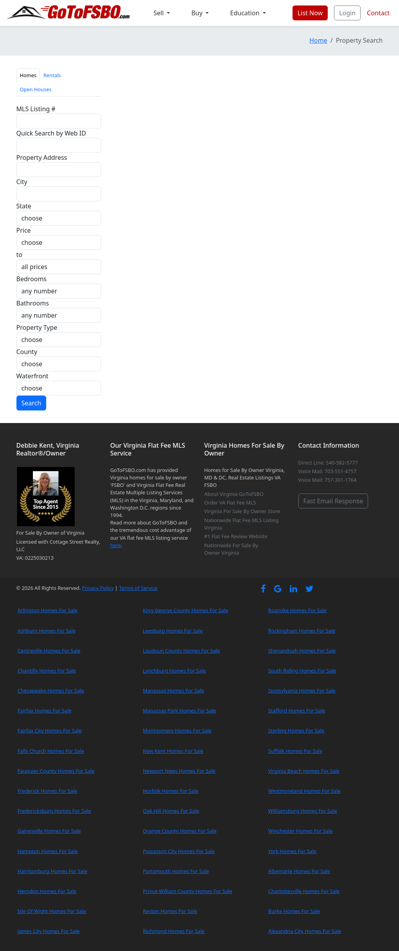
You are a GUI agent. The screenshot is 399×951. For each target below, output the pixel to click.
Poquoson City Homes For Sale (179, 851)
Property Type (37, 327)
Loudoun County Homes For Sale (181, 650)
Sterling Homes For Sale (296, 730)
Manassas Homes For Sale (173, 690)
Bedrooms (31, 279)
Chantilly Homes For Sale (47, 670)
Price (23, 230)
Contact (378, 13)
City (21, 181)
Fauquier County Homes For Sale (56, 770)
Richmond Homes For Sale (174, 931)
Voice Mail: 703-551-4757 (327, 471)
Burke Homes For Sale (294, 911)
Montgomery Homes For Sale (177, 730)
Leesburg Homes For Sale (173, 630)
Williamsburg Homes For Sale (302, 810)
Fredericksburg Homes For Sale (54, 810)
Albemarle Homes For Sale (299, 871)
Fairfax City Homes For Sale (50, 730)
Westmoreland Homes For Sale (304, 790)
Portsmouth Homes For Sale (176, 871)
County (27, 351)
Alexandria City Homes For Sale (304, 931)
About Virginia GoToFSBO (234, 493)
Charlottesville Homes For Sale (304, 891)
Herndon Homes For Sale (47, 891)
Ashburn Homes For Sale (47, 630)
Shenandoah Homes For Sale (302, 650)
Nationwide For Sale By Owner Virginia (231, 549)
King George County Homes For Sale (185, 610)
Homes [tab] (28, 75)
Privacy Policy (98, 587)
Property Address (41, 157)
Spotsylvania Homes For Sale (302, 690)
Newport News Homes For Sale (179, 770)
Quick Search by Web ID (51, 133)
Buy (197, 13)
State (23, 206)
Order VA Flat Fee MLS (230, 502)
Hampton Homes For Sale (48, 851)
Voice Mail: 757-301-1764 (327, 479)
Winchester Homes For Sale (300, 830)
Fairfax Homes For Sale (45, 710)
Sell (159, 13)
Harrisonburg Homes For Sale (52, 871)
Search (32, 403)
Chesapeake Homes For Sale (51, 690)
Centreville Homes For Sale (49, 650)
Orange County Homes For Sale (180, 830)
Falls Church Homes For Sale (51, 750)
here (115, 545)
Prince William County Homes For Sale (187, 891)
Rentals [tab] (52, 75)
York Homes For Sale (292, 851)
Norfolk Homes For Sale (171, 790)
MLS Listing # (36, 109)
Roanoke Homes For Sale (297, 610)
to (19, 254)
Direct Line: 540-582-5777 (328, 462)
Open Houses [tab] (36, 89)
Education (245, 13)
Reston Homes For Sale (170, 911)
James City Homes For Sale (49, 931)
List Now (310, 13)
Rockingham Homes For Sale (302, 630)
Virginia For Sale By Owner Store (242, 511)
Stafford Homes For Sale (296, 710)
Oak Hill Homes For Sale (171, 810)
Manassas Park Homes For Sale (179, 710)
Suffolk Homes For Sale (295, 750)
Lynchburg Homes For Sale (174, 670)
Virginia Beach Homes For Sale (304, 770)
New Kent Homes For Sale (173, 750)
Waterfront (32, 376)
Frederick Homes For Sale (47, 790)
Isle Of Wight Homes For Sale (52, 911)
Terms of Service (138, 587)
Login (347, 13)
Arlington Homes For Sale (48, 610)
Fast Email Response (333, 501)
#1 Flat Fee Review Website (235, 536)
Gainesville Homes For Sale (49, 830)
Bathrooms (32, 303)
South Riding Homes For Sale (302, 670)
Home (318, 40)
